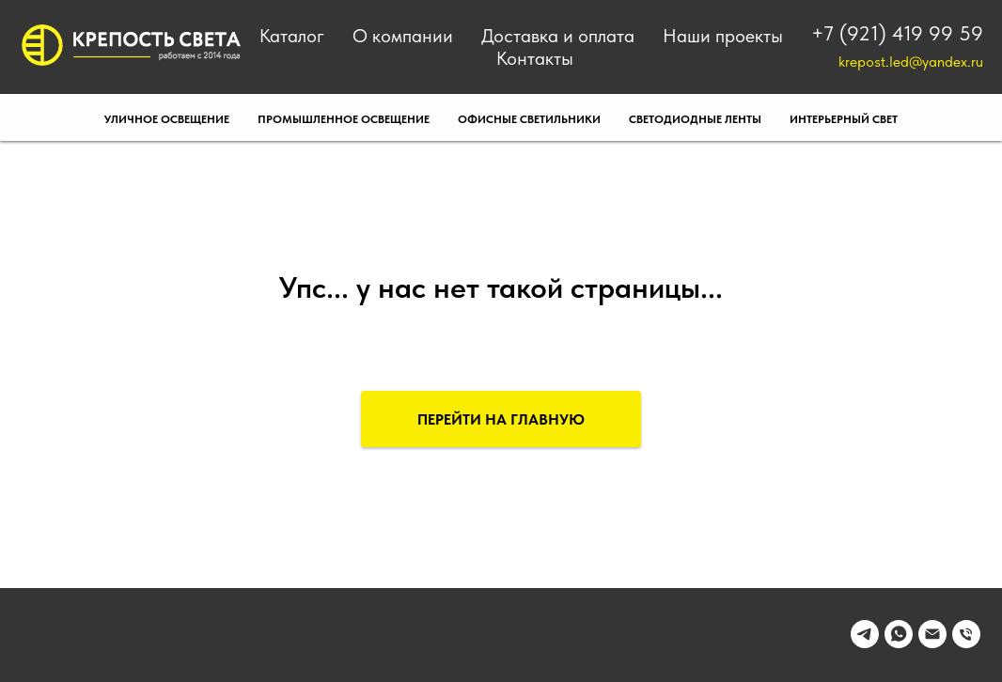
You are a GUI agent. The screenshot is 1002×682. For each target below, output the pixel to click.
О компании (402, 35)
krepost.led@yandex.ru (910, 61)
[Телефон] (966, 643)
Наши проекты (723, 35)
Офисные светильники (529, 119)
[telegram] (865, 643)
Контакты (534, 58)
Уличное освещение (166, 119)
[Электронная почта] (932, 643)
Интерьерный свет (844, 119)
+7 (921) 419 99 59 (897, 33)
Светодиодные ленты (695, 119)
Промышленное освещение (344, 119)
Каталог (291, 35)
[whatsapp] (899, 643)
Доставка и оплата (557, 35)
